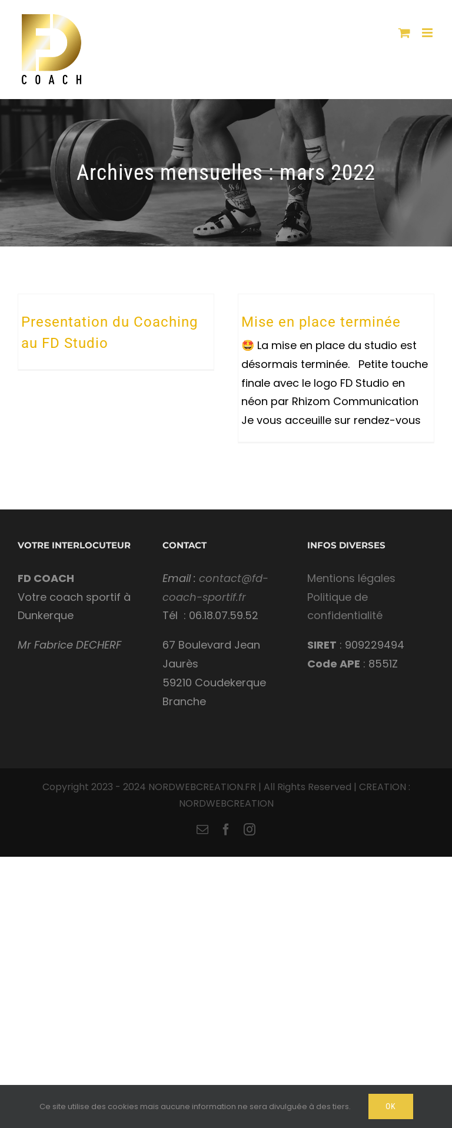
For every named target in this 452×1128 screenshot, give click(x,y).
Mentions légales (351, 578)
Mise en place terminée (321, 322)
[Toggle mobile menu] (428, 33)
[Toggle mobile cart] (404, 33)
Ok (390, 1106)
